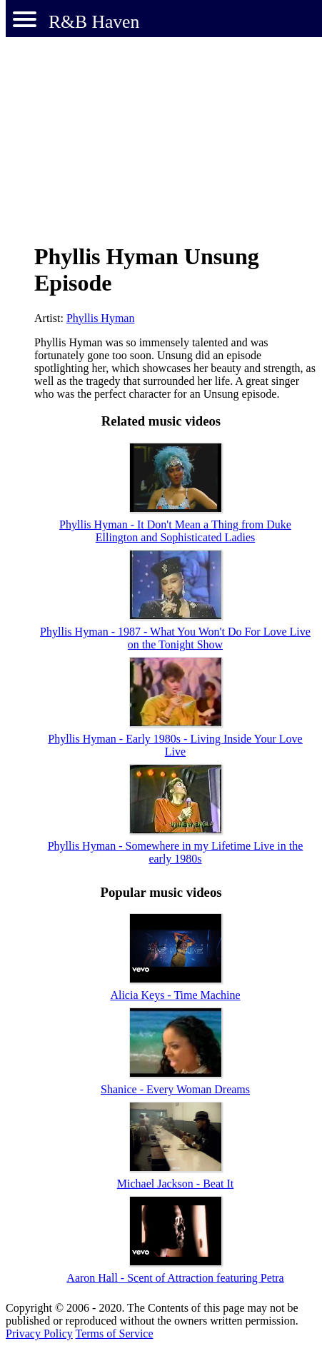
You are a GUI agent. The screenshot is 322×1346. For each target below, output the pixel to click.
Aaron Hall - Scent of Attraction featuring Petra (174, 1278)
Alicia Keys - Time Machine (175, 995)
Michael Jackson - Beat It (175, 1183)
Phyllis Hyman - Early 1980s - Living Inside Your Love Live (175, 745)
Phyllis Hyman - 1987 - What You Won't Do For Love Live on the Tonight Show (175, 638)
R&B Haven (94, 21)
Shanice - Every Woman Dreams (175, 1089)
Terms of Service (114, 1333)
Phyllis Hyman (100, 318)
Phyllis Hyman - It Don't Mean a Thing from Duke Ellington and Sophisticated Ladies (175, 530)
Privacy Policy (39, 1333)
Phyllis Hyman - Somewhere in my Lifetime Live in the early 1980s (175, 852)
